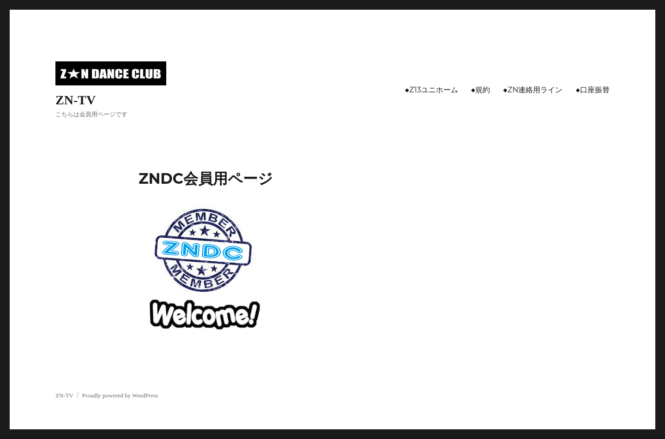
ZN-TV (75, 100)
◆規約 (480, 89)
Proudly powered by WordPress (120, 395)
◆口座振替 (592, 89)
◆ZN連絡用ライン (532, 89)
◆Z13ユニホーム (431, 89)
